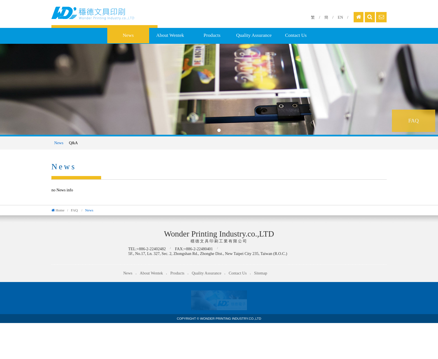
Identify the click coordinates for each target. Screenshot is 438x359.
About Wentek (170, 35)
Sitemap (260, 273)
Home (60, 210)
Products (212, 35)
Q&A (73, 143)
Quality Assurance (254, 35)
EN (340, 17)
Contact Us (295, 35)
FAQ (74, 210)
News (128, 35)
